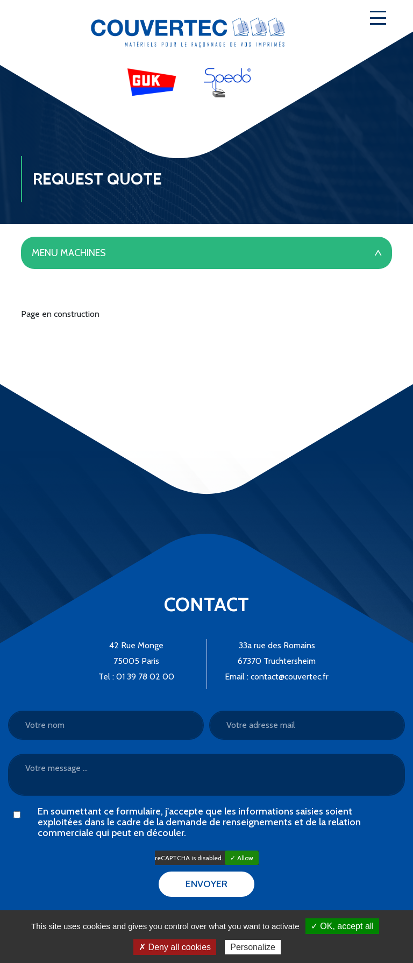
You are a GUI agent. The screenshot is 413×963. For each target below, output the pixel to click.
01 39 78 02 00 (145, 676)
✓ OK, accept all (342, 926)
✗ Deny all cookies (175, 947)
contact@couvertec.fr (290, 676)
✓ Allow (241, 858)
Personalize (252, 947)
